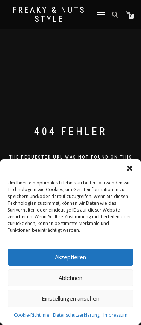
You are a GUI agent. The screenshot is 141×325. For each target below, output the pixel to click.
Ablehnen (70, 277)
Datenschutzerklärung (76, 315)
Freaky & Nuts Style (49, 15)
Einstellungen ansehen (70, 298)
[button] (129, 168)
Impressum (115, 315)
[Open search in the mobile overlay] (116, 14)
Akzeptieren (70, 257)
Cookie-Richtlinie (31, 315)
